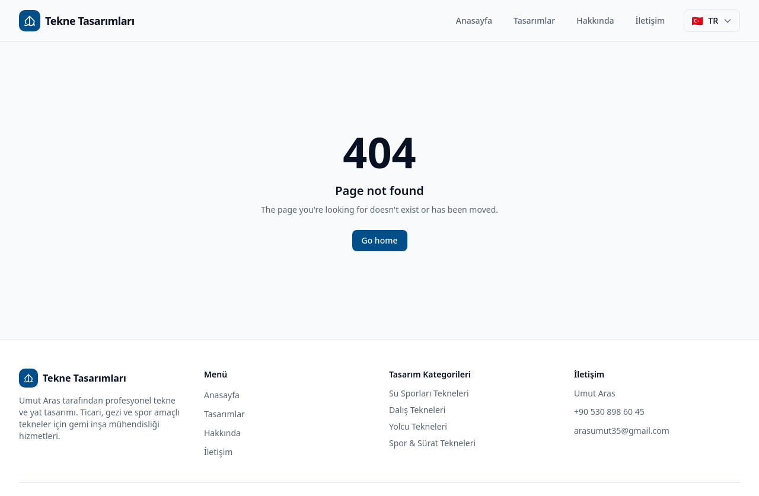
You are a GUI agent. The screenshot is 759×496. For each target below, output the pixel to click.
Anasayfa (474, 20)
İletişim (650, 20)
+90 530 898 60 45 (609, 411)
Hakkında (595, 20)
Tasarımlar (534, 20)
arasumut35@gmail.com (621, 430)
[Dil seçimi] (712, 20)
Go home (380, 240)
